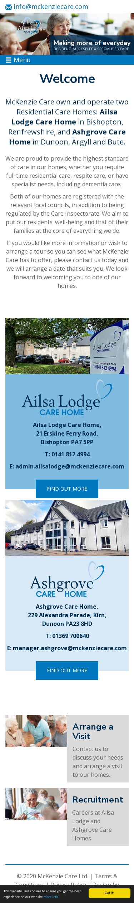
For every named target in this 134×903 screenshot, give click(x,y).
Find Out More (67, 488)
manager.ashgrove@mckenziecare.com (70, 648)
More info (51, 897)
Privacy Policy (68, 885)
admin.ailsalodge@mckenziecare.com (69, 466)
